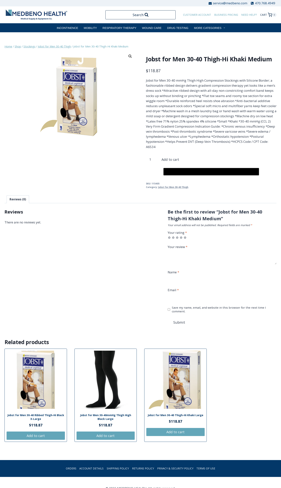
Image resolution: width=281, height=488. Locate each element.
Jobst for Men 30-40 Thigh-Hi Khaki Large (175, 415)
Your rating (177, 233)
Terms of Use (205, 469)
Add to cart (172, 159)
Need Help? (249, 15)
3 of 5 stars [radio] (177, 237)
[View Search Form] (140, 15)
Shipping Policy (118, 469)
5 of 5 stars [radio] (185, 237)
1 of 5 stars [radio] (169, 237)
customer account (197, 15)
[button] (130, 56)
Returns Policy (143, 469)
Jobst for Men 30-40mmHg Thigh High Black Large (105, 417)
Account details (91, 469)
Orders (71, 469)
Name (173, 272)
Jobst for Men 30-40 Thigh (173, 187)
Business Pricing (226, 15)
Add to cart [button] (36, 436)
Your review (177, 247)
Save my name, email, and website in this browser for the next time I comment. (219, 309)
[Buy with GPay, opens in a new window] (211, 171)
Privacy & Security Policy (175, 469)
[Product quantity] (152, 159)
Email (173, 290)
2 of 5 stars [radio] (173, 237)
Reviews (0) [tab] (18, 199)
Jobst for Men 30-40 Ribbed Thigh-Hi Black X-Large (35, 417)
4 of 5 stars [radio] (181, 237)
